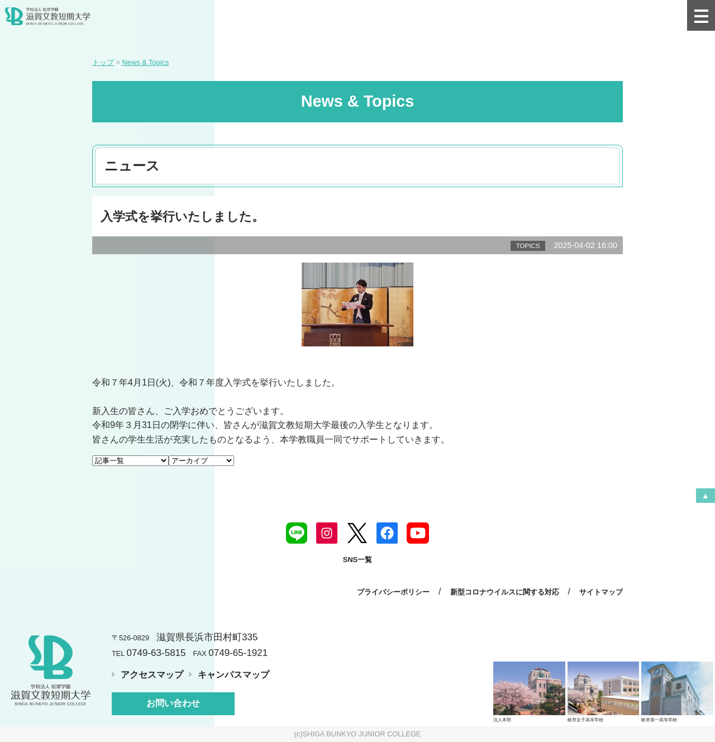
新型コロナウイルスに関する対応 (504, 592)
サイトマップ (601, 592)
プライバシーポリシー (393, 592)
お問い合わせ (173, 703)
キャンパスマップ (233, 674)
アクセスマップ (152, 674)
